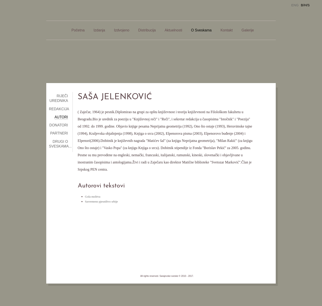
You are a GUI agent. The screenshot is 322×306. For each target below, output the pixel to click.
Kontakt (227, 30)
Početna (78, 30)
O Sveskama (201, 30)
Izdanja (99, 30)
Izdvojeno (121, 30)
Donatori (58, 125)
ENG (295, 5)
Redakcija (59, 109)
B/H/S (305, 5)
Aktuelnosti (173, 30)
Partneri (59, 133)
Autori (61, 117)
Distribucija (147, 30)
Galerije (248, 30)
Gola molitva (92, 196)
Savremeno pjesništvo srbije (101, 201)
